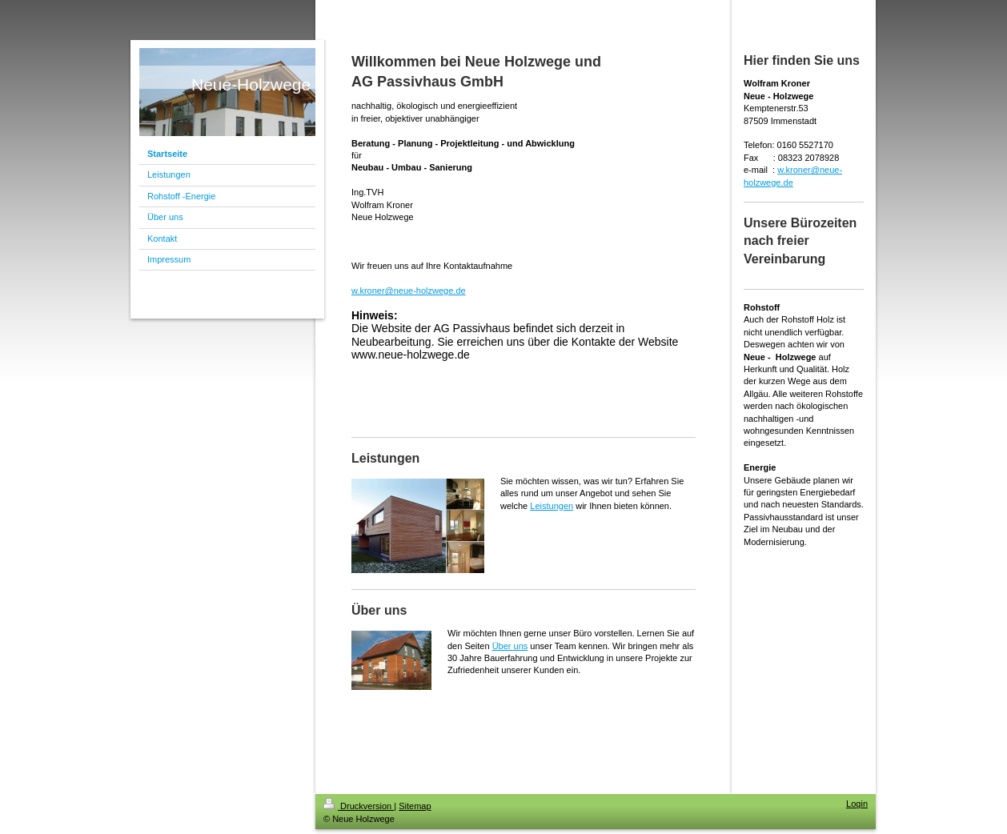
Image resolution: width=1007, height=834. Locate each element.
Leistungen (551, 506)
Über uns (510, 646)
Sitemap (415, 806)
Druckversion (358, 806)
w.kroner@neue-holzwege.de (408, 290)
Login (857, 803)
